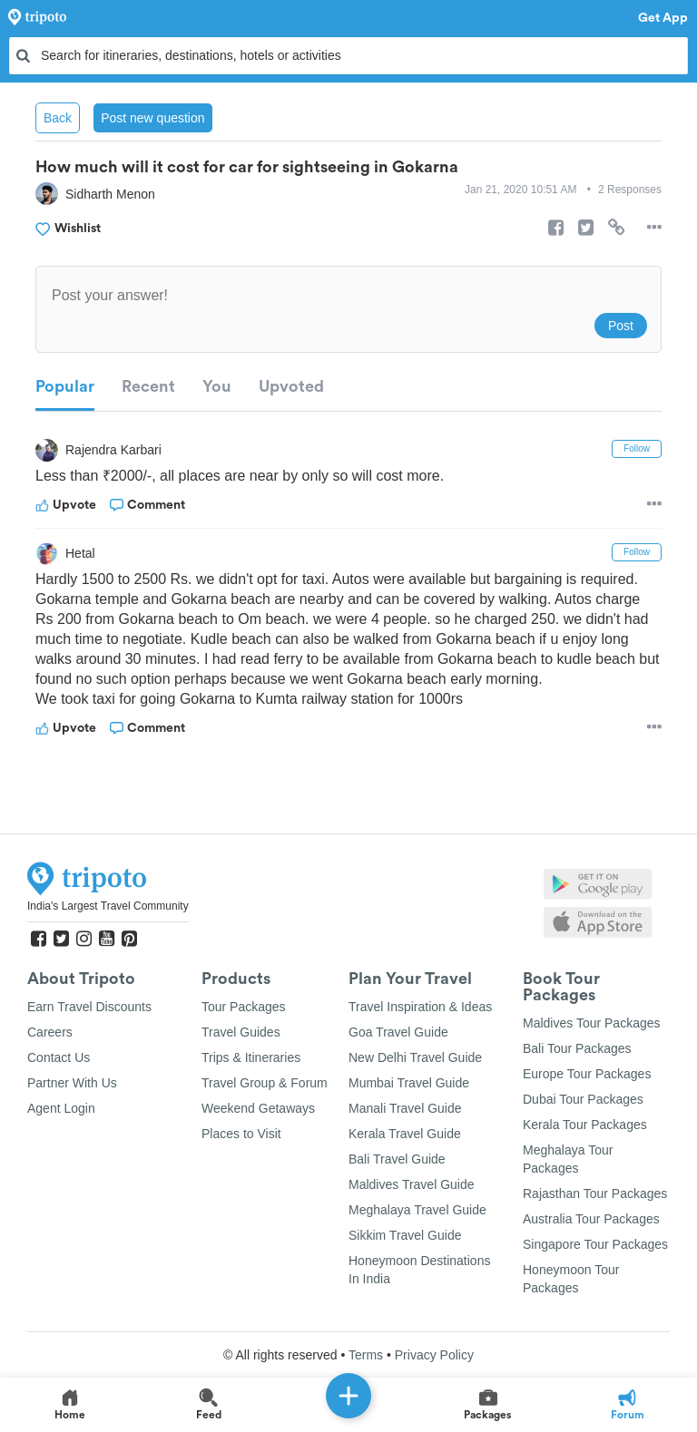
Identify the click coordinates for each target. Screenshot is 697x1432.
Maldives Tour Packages (591, 1023)
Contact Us (58, 1057)
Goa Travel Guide (398, 1032)
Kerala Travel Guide (404, 1133)
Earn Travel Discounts (89, 1006)
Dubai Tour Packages (583, 1099)
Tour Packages (243, 1006)
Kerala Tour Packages (585, 1124)
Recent (148, 386)
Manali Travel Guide (405, 1108)
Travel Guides (240, 1032)
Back (58, 118)
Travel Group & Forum (264, 1083)
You (216, 386)
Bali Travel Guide (397, 1159)
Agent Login (61, 1108)
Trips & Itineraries (250, 1057)
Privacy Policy (434, 1355)
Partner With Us (72, 1083)
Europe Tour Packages (587, 1074)
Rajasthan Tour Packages (595, 1193)
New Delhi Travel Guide (415, 1057)
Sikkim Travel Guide (404, 1235)
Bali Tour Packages (577, 1048)
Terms (365, 1355)
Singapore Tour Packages (595, 1244)
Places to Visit (241, 1133)
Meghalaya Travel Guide (417, 1210)
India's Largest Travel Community (108, 906)
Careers (50, 1032)
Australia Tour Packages (591, 1219)
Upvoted (291, 386)
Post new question (152, 118)
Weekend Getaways (258, 1108)
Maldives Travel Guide (411, 1184)
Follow (636, 448)
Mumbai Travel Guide (408, 1083)
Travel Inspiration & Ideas (420, 1006)
